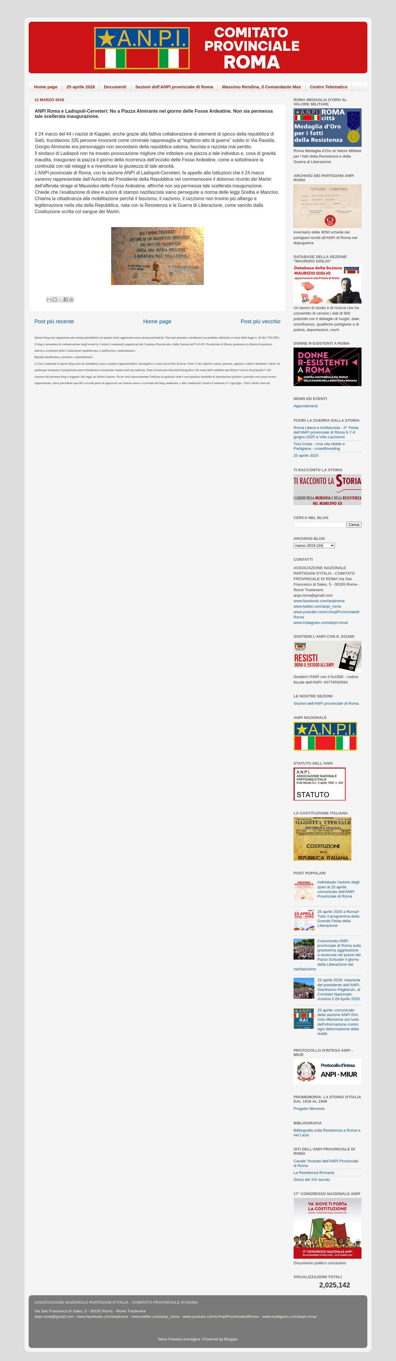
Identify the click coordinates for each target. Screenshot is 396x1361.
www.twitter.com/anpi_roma (317, 606)
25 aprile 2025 (306, 455)
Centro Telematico (329, 86)
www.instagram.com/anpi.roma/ (321, 622)
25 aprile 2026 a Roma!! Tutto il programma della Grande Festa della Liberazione (338, 918)
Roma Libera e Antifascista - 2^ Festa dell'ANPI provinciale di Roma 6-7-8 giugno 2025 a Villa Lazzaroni (326, 432)
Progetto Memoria (309, 1108)
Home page (46, 86)
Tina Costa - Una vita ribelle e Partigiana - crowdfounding (319, 446)
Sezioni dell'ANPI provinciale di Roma (174, 86)
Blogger (230, 1339)
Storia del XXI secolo (312, 1179)
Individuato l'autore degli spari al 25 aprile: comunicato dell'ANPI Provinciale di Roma (338, 889)
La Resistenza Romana (314, 1172)
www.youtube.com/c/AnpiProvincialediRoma (221, 1316)
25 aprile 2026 (81, 86)
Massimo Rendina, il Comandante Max (261, 86)
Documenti (115, 86)
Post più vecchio (260, 321)
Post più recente (54, 321)
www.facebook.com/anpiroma (319, 601)
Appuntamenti (306, 406)
